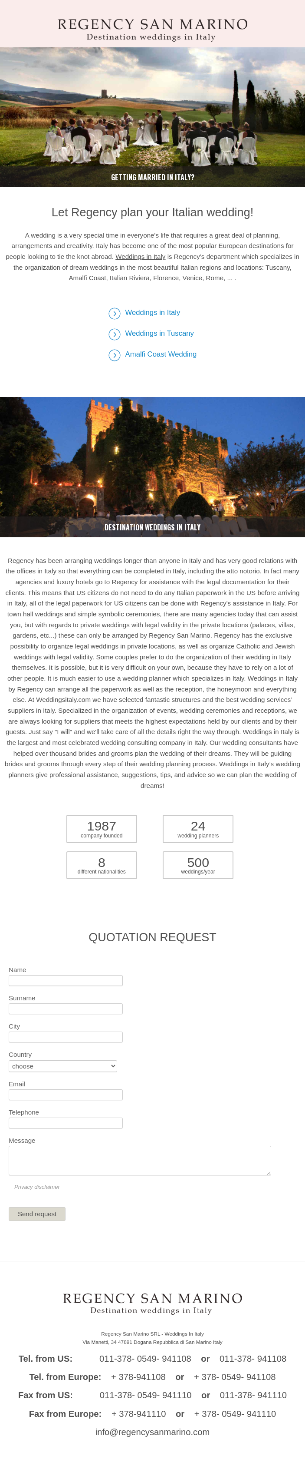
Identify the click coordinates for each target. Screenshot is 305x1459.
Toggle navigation (10, 14)
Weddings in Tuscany (159, 333)
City (14, 1026)
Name (17, 969)
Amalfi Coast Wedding (161, 354)
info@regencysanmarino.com (152, 1432)
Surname (22, 998)
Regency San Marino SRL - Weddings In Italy (152, 1334)
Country (20, 1054)
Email (17, 1084)
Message (22, 1140)
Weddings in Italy (140, 256)
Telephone (24, 1112)
